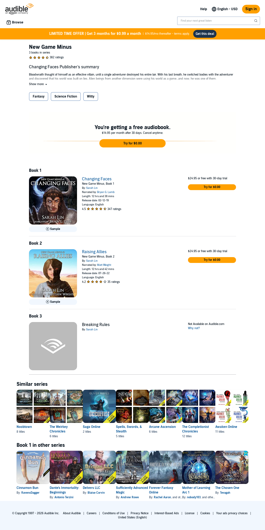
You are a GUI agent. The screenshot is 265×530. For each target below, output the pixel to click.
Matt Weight (104, 265)
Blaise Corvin (109, 493)
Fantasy (39, 96)
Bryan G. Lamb (105, 192)
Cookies (205, 513)
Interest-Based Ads (166, 513)
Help (203, 9)
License (189, 513)
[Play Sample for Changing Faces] (53, 229)
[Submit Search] (256, 21)
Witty (90, 96)
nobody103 (227, 497)
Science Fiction (65, 96)
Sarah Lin (92, 188)
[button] (38, 84)
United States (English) (132, 517)
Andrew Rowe (150, 497)
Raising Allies (94, 251)
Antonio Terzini (70, 497)
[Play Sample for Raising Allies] (53, 302)
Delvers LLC (104, 488)
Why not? (194, 328)
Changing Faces (97, 179)
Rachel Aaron (189, 497)
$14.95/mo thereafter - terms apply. (119, 34)
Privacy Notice (139, 513)
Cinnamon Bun (27, 488)
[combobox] (218, 21)
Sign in (251, 9)
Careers (91, 513)
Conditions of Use (113, 513)
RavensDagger (30, 493)
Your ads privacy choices (232, 513)
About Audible (72, 513)
